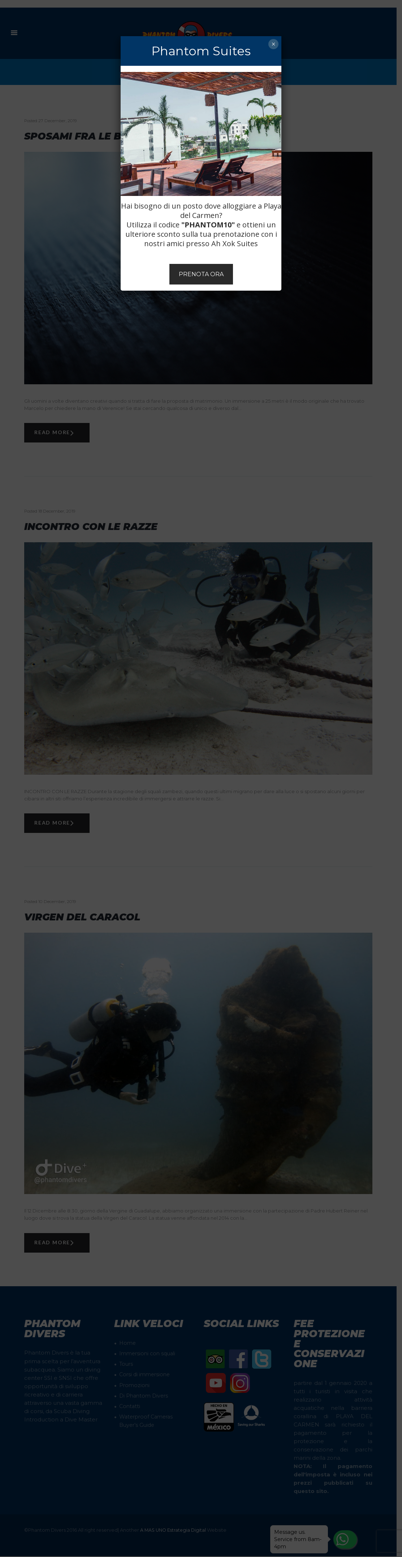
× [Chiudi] (273, 44)
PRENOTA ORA (201, 274)
